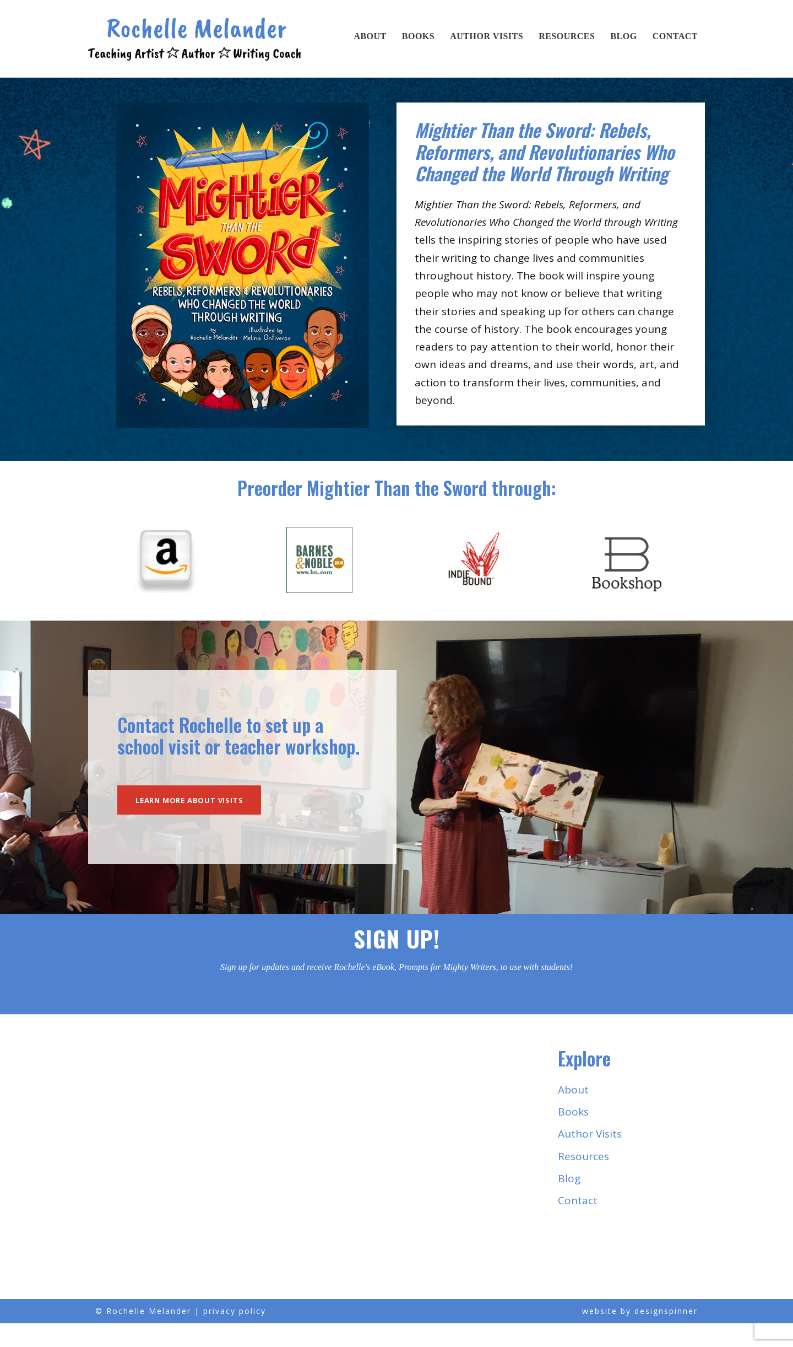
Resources (567, 36)
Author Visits (486, 36)
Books (418, 36)
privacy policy (234, 1335)
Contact (675, 36)
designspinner (666, 1335)
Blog (623, 36)
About (370, 36)
